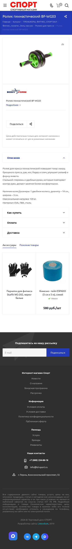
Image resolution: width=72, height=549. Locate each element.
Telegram (36, 536)
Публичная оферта (36, 421)
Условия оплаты (36, 406)
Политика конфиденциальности (36, 416)
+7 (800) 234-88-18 (38, 460)
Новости (36, 378)
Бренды (36, 439)
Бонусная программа (36, 388)
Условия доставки (36, 411)
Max (44, 536)
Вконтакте (27, 536)
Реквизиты (36, 444)
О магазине (36, 383)
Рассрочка (36, 392)
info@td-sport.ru (38, 467)
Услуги (36, 435)
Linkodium (43, 523)
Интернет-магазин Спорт (36, 372)
